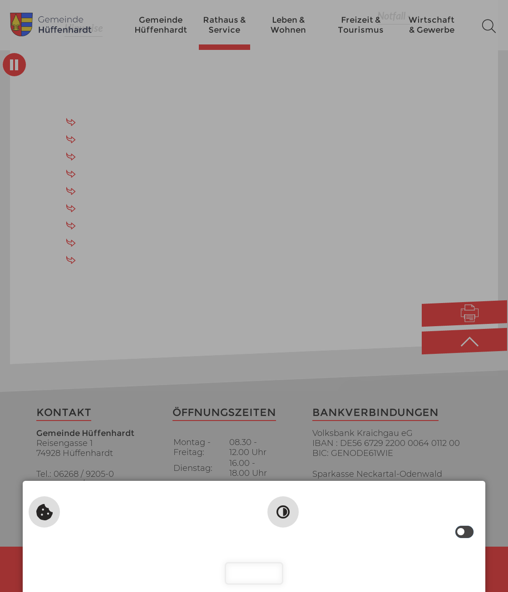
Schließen (254, 573)
